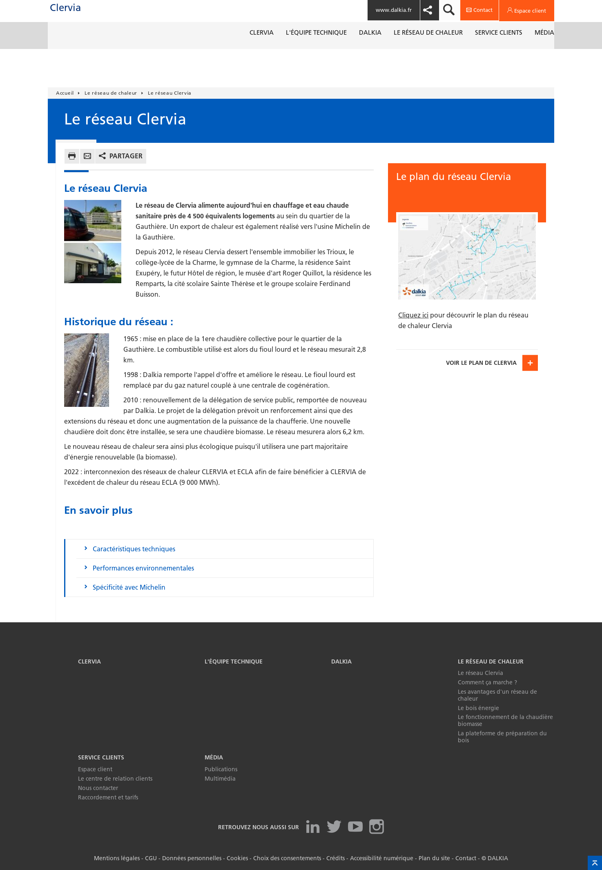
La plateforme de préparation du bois (502, 737)
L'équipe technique (234, 661)
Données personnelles (191, 858)
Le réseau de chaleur (491, 661)
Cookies (237, 858)
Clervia (81, 15)
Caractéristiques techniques (134, 549)
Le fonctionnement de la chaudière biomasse (505, 720)
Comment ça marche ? (487, 682)
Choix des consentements (287, 858)
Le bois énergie (478, 708)
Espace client (95, 769)
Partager (126, 156)
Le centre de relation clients (115, 778)
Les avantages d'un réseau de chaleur (497, 695)
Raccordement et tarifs (108, 797)
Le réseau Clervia (480, 673)
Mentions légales (117, 858)
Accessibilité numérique (381, 858)
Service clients (101, 757)
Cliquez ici (413, 315)
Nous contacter (98, 788)
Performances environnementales (143, 568)
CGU (151, 858)
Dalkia (341, 661)
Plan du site (434, 858)
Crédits (335, 858)
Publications (221, 769)
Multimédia (220, 778)
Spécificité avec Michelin (129, 587)
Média (214, 757)
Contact (465, 858)
